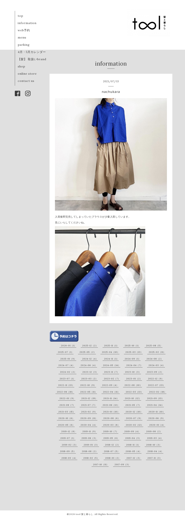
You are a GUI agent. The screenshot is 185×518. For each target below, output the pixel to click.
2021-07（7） (89, 405)
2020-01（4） (157, 424)
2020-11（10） (157, 411)
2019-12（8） (68, 431)
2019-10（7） (110, 431)
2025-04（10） (110, 352)
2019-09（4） (132, 431)
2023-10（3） (133, 372)
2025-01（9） (68, 358)
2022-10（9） (88, 385)
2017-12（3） (133, 458)
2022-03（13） (134, 391)
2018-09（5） (68, 451)
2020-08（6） (111, 418)
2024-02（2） (68, 372)
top (20, 16)
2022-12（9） (156, 378)
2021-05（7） (133, 405)
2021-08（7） (67, 405)
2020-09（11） (88, 418)
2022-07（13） (156, 385)
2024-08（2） (155, 358)
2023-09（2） (155, 372)
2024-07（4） (66, 365)
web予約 (24, 30)
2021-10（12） (133, 398)
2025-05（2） (87, 352)
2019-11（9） (89, 431)
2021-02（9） (89, 411)
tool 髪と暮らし (84, 514)
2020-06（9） (156, 418)
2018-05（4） (133, 451)
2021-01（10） (111, 411)
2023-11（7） (111, 372)
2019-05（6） (111, 438)
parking (24, 44)
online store (27, 73)
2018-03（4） (69, 458)
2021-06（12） (111, 405)
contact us (26, 81)
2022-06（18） (65, 391)
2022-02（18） (157, 391)
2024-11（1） (111, 358)
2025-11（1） (111, 345)
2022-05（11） (88, 391)
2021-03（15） (66, 411)
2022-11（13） (66, 385)
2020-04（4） (89, 424)
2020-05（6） (66, 424)
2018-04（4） (155, 451)
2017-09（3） (122, 464)
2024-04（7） (134, 365)
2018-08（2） (90, 451)
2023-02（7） (112, 378)
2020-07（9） (134, 418)
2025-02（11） (157, 352)
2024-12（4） (90, 358)
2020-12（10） (134, 411)
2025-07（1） (66, 352)
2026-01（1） (68, 345)
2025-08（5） (154, 345)
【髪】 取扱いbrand (32, 59)
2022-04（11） (111, 391)
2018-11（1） (133, 444)
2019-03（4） (155, 438)
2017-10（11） (101, 464)
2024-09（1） (133, 358)
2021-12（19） (89, 398)
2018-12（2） (112, 444)
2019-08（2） (154, 431)
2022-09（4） (110, 385)
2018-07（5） (112, 451)
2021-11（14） (111, 398)
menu (22, 37)
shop (21, 66)
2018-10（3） (154, 444)
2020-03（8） (111, 424)
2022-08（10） (133, 385)
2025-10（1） (132, 345)
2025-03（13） (134, 352)
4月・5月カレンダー (32, 52)
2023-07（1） (67, 378)
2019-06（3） (89, 438)
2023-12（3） (90, 372)
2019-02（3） (70, 444)
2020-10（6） (66, 418)
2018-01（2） (113, 458)
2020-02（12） (134, 424)
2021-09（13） (155, 398)
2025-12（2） (90, 345)
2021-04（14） (155, 405)
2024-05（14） (111, 365)
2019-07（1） (68, 438)
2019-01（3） (91, 444)
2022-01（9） (67, 398)
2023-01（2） (134, 378)
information (27, 23)
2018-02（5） (91, 458)
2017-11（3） (154, 458)
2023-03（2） (89, 378)
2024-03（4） (157, 365)
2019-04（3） (133, 438)
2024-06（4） (89, 365)
